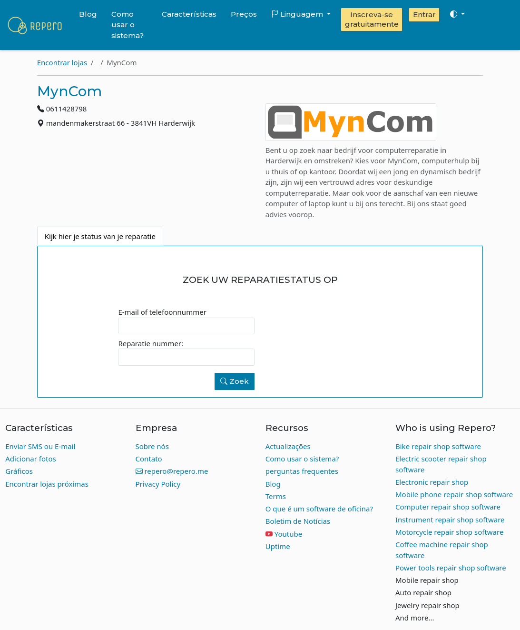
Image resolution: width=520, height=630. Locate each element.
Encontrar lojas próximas (46, 484)
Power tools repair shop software (450, 567)
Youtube (288, 534)
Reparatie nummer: (150, 343)
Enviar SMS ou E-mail (40, 446)
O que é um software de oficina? (319, 508)
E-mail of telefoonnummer (162, 312)
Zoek (234, 381)
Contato (149, 458)
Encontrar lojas (62, 62)
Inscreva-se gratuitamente (372, 19)
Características (189, 14)
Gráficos (19, 471)
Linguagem (298, 14)
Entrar (424, 14)
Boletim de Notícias (297, 521)
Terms (275, 496)
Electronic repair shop (431, 482)
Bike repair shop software (438, 446)
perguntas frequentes (301, 471)
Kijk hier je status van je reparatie (100, 236)
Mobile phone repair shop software (454, 494)
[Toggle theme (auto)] (457, 14)
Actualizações (288, 446)
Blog (88, 14)
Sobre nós (152, 446)
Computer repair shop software (447, 506)
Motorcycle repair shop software (449, 532)
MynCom (69, 91)
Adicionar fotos (30, 458)
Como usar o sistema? (127, 25)
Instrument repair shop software (450, 519)
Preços (244, 14)
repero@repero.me (172, 471)
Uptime (277, 546)
